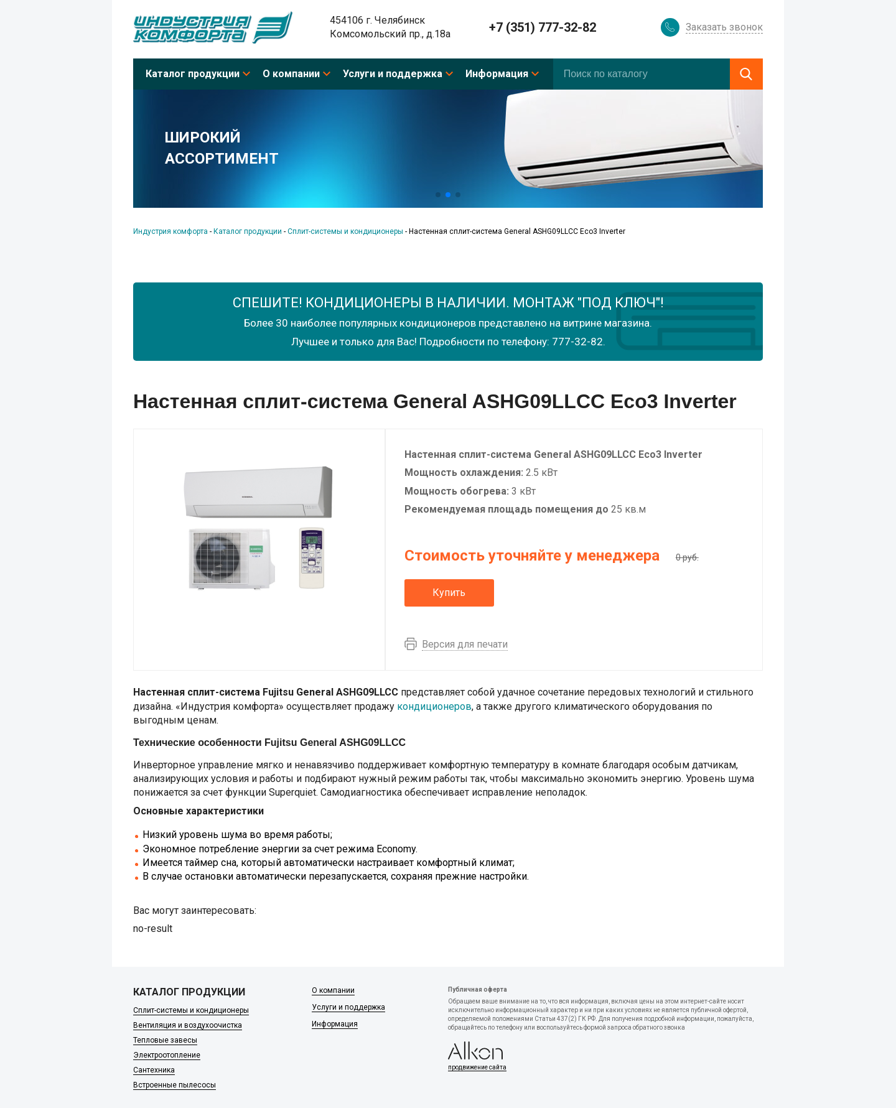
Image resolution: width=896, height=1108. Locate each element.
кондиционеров (434, 706)
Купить (448, 592)
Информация (496, 74)
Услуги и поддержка (392, 74)
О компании (291, 74)
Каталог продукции (193, 74)
